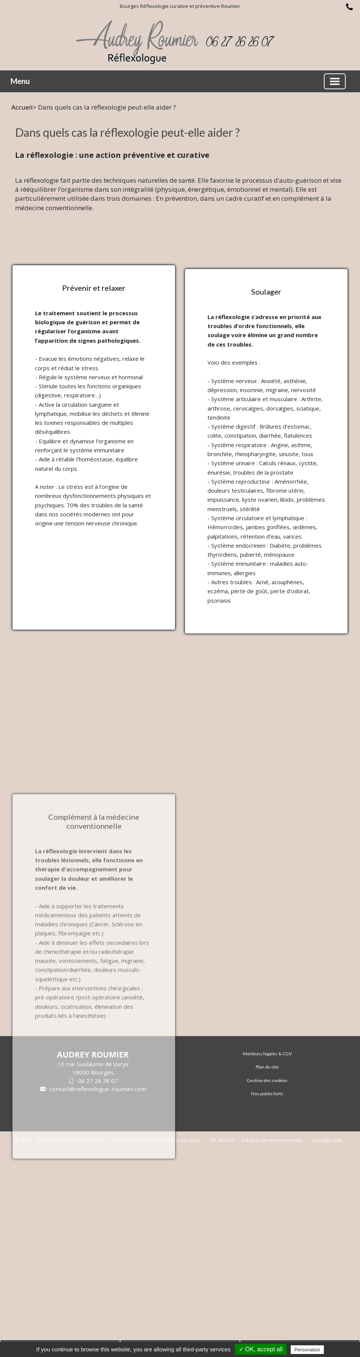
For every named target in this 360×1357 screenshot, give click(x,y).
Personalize (307, 1349)
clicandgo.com (326, 1140)
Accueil (22, 107)
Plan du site (267, 1067)
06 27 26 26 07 (98, 1080)
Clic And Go (221, 1140)
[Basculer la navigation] (335, 81)
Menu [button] (20, 80)
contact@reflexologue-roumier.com (98, 1089)
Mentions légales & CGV (267, 1053)
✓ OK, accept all (261, 1349)
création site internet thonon (272, 1140)
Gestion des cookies (267, 1080)
